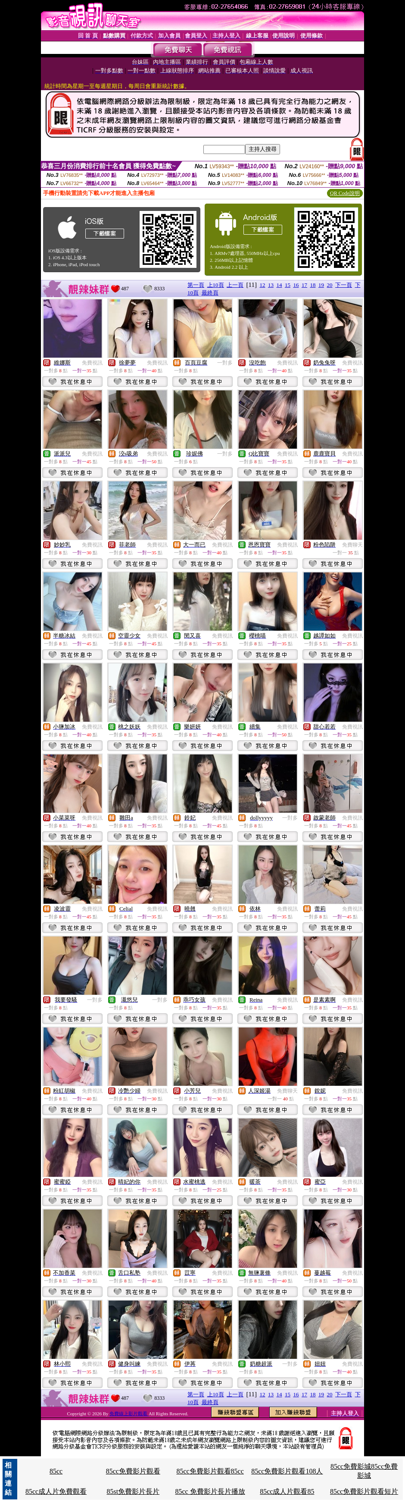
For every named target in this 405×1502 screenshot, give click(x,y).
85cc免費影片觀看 (133, 1471)
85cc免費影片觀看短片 (364, 1491)
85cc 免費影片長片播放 (210, 1491)
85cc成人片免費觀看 (56, 1491)
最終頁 (210, 292)
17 (304, 285)
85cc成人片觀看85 (287, 1491)
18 (313, 285)
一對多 (225, 363)
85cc (56, 1471)
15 (287, 285)
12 (262, 285)
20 (330, 285)
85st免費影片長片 (133, 1491)
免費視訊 (92, 363)
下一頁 (343, 285)
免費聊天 (352, 545)
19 (321, 285)
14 (279, 285)
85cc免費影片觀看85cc (209, 1471)
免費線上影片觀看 (129, 1413)
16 (296, 285)
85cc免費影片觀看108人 (287, 1471)
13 (271, 285)
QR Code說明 (345, 193)
